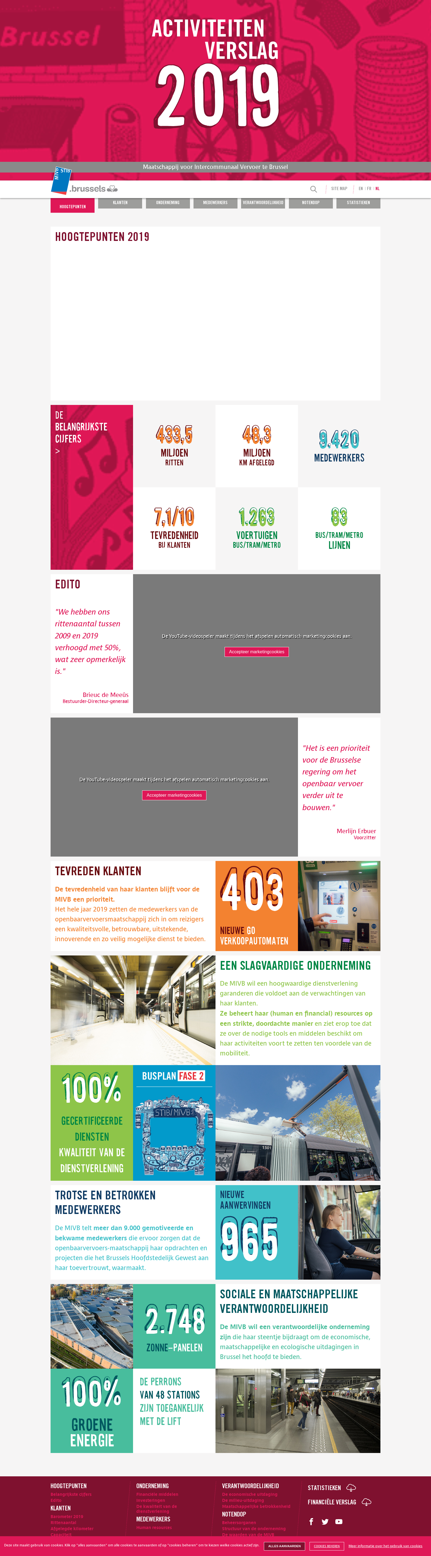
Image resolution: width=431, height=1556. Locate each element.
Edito (56, 1500)
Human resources (154, 1527)
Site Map (339, 189)
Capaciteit (61, 1534)
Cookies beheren (327, 1546)
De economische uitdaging (250, 1494)
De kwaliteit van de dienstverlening (156, 1509)
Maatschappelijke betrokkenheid (256, 1506)
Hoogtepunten (73, 207)
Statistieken (358, 203)
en (361, 189)
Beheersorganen (239, 1522)
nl (377, 189)
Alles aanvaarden (284, 1546)
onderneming (295, 967)
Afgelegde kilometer (72, 1528)
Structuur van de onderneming (254, 1528)
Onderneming (167, 203)
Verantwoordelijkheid (263, 203)
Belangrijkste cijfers (71, 1494)
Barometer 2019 (67, 1516)
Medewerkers (215, 203)
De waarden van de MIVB (248, 1534)
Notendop (311, 203)
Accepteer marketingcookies (256, 651)
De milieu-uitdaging (243, 1500)
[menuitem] (85, 189)
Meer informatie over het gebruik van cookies (385, 1546)
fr (369, 189)
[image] (339, 906)
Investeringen (150, 1500)
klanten (98, 872)
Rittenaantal (63, 1522)
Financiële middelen (157, 1494)
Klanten (120, 203)
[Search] (314, 190)
